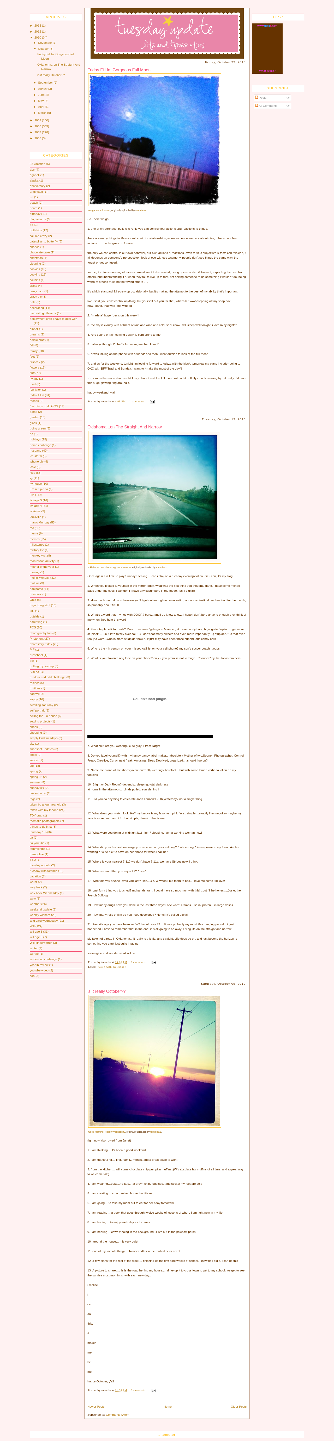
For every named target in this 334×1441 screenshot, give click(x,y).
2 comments (138, 1390)
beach (34, 202)
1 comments (136, 401)
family (34, 351)
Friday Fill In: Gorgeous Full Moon (119, 69)
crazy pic (36, 296)
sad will (35, 693)
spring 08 (36, 776)
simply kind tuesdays (44, 738)
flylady (34, 378)
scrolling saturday (41, 705)
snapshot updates (41, 749)
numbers (35, 594)
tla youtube (37, 843)
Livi (32, 494)
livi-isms (35, 511)
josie (33, 467)
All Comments (266, 105)
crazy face (37, 291)
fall (32, 345)
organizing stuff (40, 605)
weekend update (41, 909)
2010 (38, 37)
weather (35, 904)
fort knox (35, 389)
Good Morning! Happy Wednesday (106, 1132)
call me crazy (38, 236)
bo (31, 224)
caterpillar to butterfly (44, 241)
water (33, 881)
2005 (38, 138)
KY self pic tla (39, 489)
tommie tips (37, 848)
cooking (35, 274)
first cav (35, 362)
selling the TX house (43, 716)
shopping (36, 732)
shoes (34, 726)
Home (168, 1406)
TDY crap (36, 815)
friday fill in (37, 395)
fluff (32, 373)
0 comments (138, 962)
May (41, 100)
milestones (37, 544)
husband (35, 450)
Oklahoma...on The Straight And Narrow (124, 427)
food (33, 384)
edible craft (37, 339)
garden (34, 417)
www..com (267, 25)
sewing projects (40, 721)
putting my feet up (42, 666)
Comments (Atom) (118, 1414)
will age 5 (36, 931)
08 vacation (37, 163)
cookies (35, 269)
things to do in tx (41, 826)
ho (31, 433)
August (43, 88)
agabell (34, 175)
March (42, 112)
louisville (35, 517)
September (46, 82)
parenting (36, 621)
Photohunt (37, 638)
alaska (34, 180)
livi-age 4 (36, 505)
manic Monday (39, 522)
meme (34, 533)
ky (31, 478)
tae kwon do (38, 793)
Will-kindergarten (41, 942)
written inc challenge (43, 959)
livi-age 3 (36, 500)
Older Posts (239, 1406)
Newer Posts (96, 1406)
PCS (33, 627)
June (41, 94)
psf (32, 660)
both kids (36, 230)
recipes (34, 682)
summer (35, 782)
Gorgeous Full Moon (99, 210)
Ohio (33, 599)
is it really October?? (51, 75)
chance (34, 246)
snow (33, 754)
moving (34, 572)
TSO (33, 859)
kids (32, 472)
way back (36, 887)
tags (32, 799)
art (31, 197)
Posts (260, 97)
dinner (34, 328)
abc (32, 169)
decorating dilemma (43, 313)
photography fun (41, 633)
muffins (34, 583)
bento (33, 208)
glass (33, 423)
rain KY (35, 671)
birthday (35, 213)
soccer (34, 760)
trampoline (37, 854)
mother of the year (42, 566)
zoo (32, 975)
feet (32, 356)
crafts (33, 285)
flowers (34, 367)
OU (32, 611)
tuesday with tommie (43, 870)
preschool (36, 655)
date (33, 302)
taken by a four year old (45, 804)
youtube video (39, 970)
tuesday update (40, 865)
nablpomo (36, 588)
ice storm (36, 456)
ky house (36, 483)
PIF (32, 649)
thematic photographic (44, 820)
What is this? (267, 70)
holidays (35, 439)
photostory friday (41, 644)
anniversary (37, 186)
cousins (35, 280)
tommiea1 (140, 210)
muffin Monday (40, 577)
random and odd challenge (47, 677)
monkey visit (38, 555)
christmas (36, 257)
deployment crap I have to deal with (53, 318)
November (45, 42)
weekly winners (40, 914)
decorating (37, 307)
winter (34, 948)
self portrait (37, 710)
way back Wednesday (44, 893)
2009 (38, 120)
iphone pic (37, 461)
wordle (34, 953)
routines (35, 688)
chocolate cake (40, 252)
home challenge (40, 445)
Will (32, 926)
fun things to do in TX (44, 406)
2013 (38, 25)
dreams (35, 334)
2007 (38, 132)
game (33, 411)
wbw (33, 898)
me (32, 527)
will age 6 (36, 937)
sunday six (37, 787)
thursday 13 (37, 832)
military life (37, 550)
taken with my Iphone (44, 810)
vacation (35, 876)
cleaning (35, 263)
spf (32, 765)
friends (34, 400)
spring (34, 771)
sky (32, 743)
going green (38, 428)
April (41, 106)
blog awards (38, 219)
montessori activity (42, 561)
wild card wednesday (44, 920)
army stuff (36, 191)
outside (34, 616)
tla (31, 837)
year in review (39, 964)
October (44, 48)
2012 (38, 31)
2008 (38, 126)
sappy (34, 699)
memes (35, 539)
